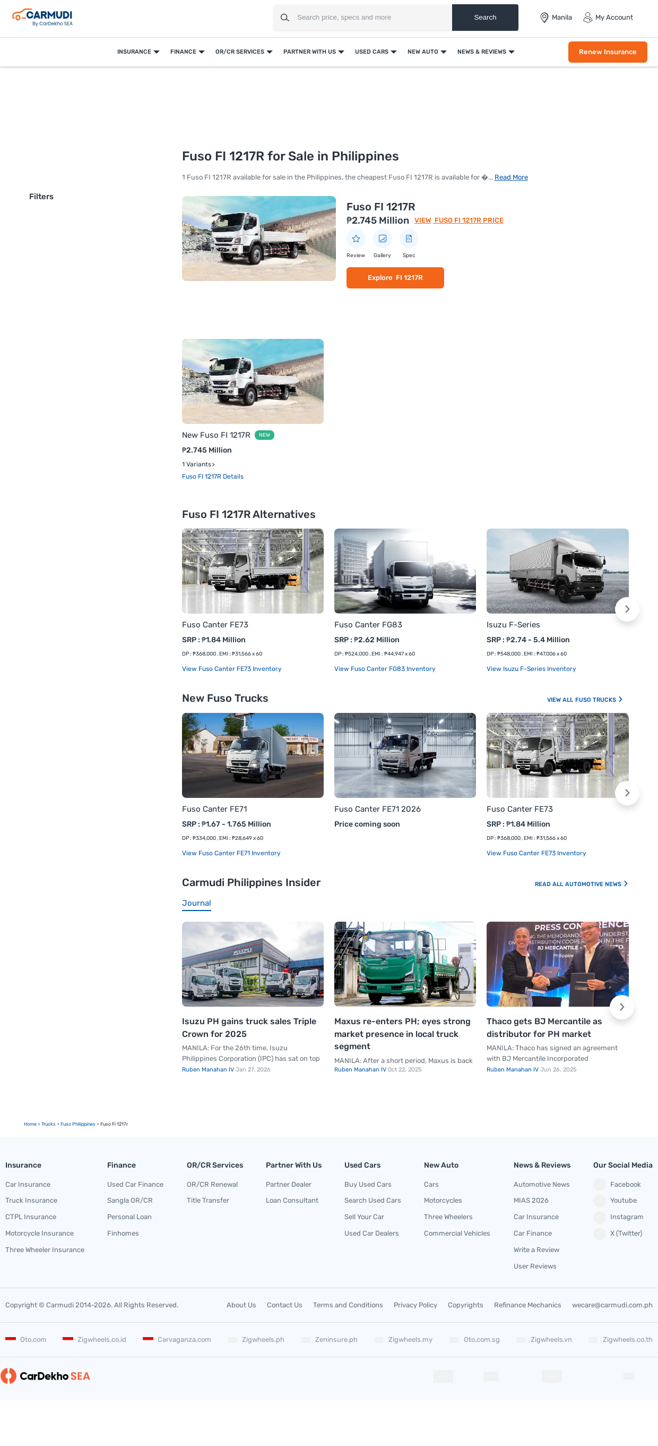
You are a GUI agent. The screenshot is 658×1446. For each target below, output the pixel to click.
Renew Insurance (608, 52)
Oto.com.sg (474, 1339)
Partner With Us (309, 51)
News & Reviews (481, 51)
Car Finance (533, 1233)
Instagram (618, 1217)
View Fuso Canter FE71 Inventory (231, 853)
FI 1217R (409, 278)
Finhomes (123, 1233)
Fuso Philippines (78, 1124)
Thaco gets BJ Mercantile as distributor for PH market (544, 1027)
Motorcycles (443, 1200)
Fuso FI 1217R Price (468, 220)
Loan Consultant (292, 1200)
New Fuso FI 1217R (216, 435)
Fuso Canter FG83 (368, 625)
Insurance (134, 51)
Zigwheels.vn (544, 1339)
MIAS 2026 (531, 1200)
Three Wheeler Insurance (44, 1250)
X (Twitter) (617, 1234)
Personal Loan (129, 1217)
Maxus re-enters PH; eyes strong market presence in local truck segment (402, 1033)
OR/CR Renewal (212, 1184)
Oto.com (26, 1339)
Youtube (615, 1201)
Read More (511, 177)
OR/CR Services (239, 51)
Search (485, 17)
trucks (48, 1124)
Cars (431, 1184)
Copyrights (465, 1305)
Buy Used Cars (368, 1184)
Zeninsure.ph (329, 1339)
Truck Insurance (31, 1200)
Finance (183, 51)
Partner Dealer (288, 1184)
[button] (627, 609)
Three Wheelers (448, 1217)
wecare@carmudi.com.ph (612, 1305)
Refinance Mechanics (527, 1305)
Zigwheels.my (403, 1339)
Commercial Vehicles (457, 1233)
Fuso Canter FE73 (215, 625)
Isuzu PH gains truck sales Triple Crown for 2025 (249, 1027)
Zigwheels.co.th (620, 1339)
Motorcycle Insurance (39, 1233)
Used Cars (371, 51)
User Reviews (535, 1266)
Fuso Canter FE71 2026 (377, 809)
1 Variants (196, 464)
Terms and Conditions (348, 1305)
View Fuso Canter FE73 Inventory (232, 669)
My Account (608, 17)
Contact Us (284, 1305)
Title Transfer (208, 1200)
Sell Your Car (364, 1217)
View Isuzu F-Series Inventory (531, 669)
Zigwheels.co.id (94, 1339)
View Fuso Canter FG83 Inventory (385, 669)
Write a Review (536, 1250)
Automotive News (597, 884)
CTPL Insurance (30, 1217)
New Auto (423, 51)
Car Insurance (27, 1184)
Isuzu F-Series (513, 625)
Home (30, 1124)
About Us (241, 1305)
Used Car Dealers (371, 1233)
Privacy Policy (415, 1305)
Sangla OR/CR (130, 1200)
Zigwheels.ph (255, 1339)
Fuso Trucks (599, 699)
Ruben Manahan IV (209, 1069)
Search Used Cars (372, 1200)
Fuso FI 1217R (381, 206)
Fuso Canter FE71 (214, 809)
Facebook (617, 1184)
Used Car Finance (135, 1184)
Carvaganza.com (177, 1339)
